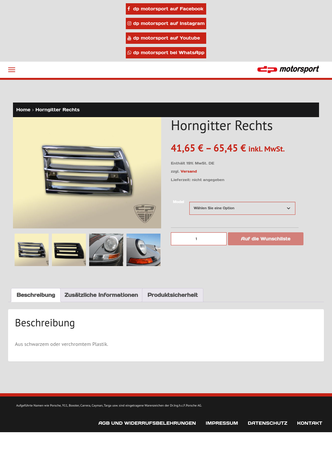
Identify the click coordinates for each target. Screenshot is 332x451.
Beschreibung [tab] (36, 295)
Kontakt (309, 423)
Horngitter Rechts (57, 110)
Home (23, 110)
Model (178, 202)
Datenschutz (267, 423)
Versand (189, 171)
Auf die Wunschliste (265, 239)
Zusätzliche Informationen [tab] (101, 295)
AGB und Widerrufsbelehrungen (147, 423)
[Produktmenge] (199, 238)
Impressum (222, 423)
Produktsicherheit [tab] (173, 295)
